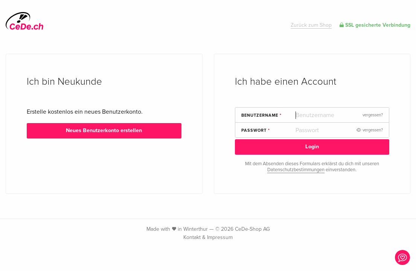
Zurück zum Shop (311, 25)
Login (312, 146)
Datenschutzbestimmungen (296, 170)
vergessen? (373, 115)
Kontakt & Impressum (208, 237)
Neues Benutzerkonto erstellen (104, 130)
